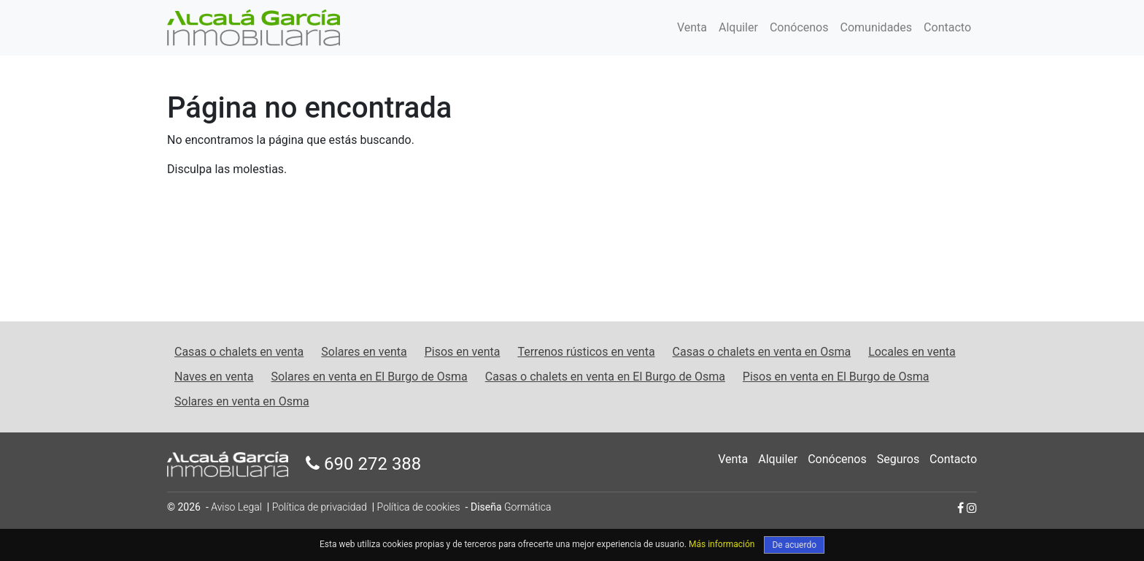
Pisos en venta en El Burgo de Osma (836, 376)
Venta (692, 27)
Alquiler (738, 27)
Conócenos (799, 27)
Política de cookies (418, 507)
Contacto (947, 27)
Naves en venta (214, 376)
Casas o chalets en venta (239, 352)
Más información (722, 544)
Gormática (527, 507)
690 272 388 (363, 464)
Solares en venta (363, 352)
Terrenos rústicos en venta (585, 352)
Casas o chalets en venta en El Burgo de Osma (605, 376)
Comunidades (876, 27)
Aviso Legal (236, 507)
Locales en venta (912, 352)
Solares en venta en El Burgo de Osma (369, 376)
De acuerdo (794, 545)
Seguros (898, 459)
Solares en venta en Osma (241, 401)
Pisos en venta (462, 352)
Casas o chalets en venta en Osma (762, 352)
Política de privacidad (319, 507)
